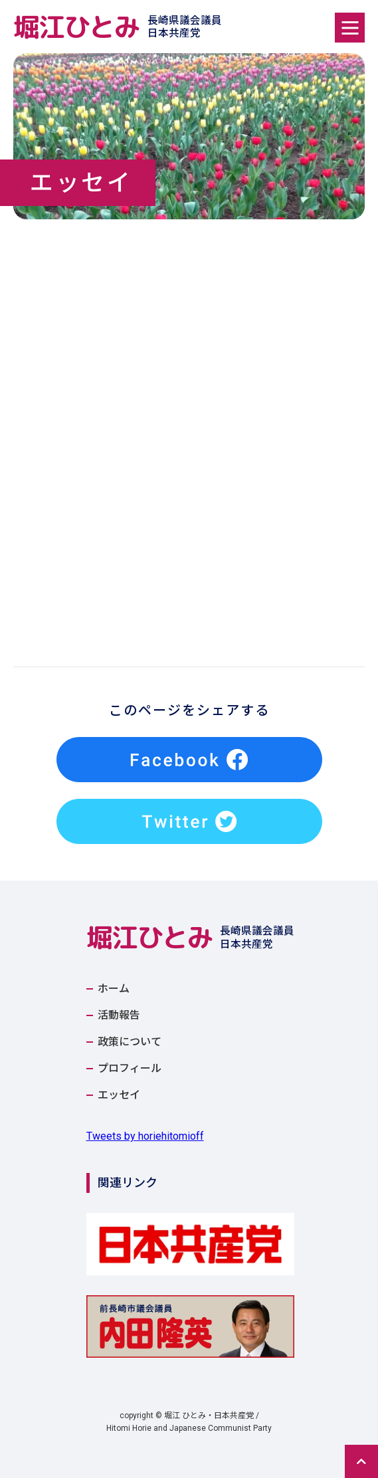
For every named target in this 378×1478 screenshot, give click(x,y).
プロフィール (129, 1068)
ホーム (114, 989)
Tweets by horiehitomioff (145, 1136)
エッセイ (119, 1095)
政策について (129, 1042)
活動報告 (119, 1015)
